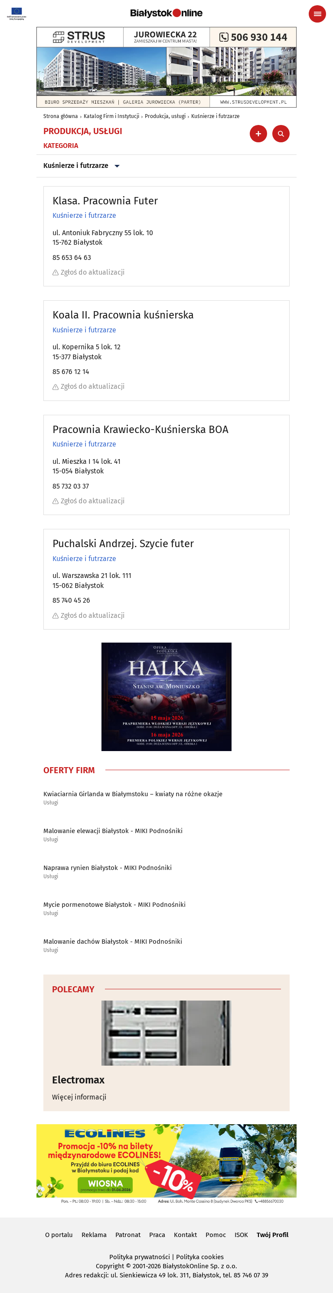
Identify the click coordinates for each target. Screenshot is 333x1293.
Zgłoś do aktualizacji (88, 272)
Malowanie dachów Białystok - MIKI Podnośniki (112, 941)
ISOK (241, 1235)
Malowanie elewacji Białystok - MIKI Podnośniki (113, 831)
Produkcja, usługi (165, 116)
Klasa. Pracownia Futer (105, 201)
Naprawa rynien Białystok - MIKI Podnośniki (107, 868)
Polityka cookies (200, 1257)
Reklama (94, 1235)
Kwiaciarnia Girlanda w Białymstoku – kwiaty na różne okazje (132, 794)
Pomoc (216, 1235)
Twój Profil (272, 1235)
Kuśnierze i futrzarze (215, 116)
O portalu (59, 1235)
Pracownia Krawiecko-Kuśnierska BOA (140, 429)
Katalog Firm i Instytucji (111, 116)
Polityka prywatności (139, 1257)
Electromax (78, 1080)
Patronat (127, 1235)
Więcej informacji (79, 1097)
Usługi (50, 803)
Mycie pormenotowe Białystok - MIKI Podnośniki (114, 905)
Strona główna (60, 116)
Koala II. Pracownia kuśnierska (123, 315)
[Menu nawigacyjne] (317, 14)
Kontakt (185, 1235)
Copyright (110, 1266)
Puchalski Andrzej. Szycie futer (123, 543)
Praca (157, 1235)
